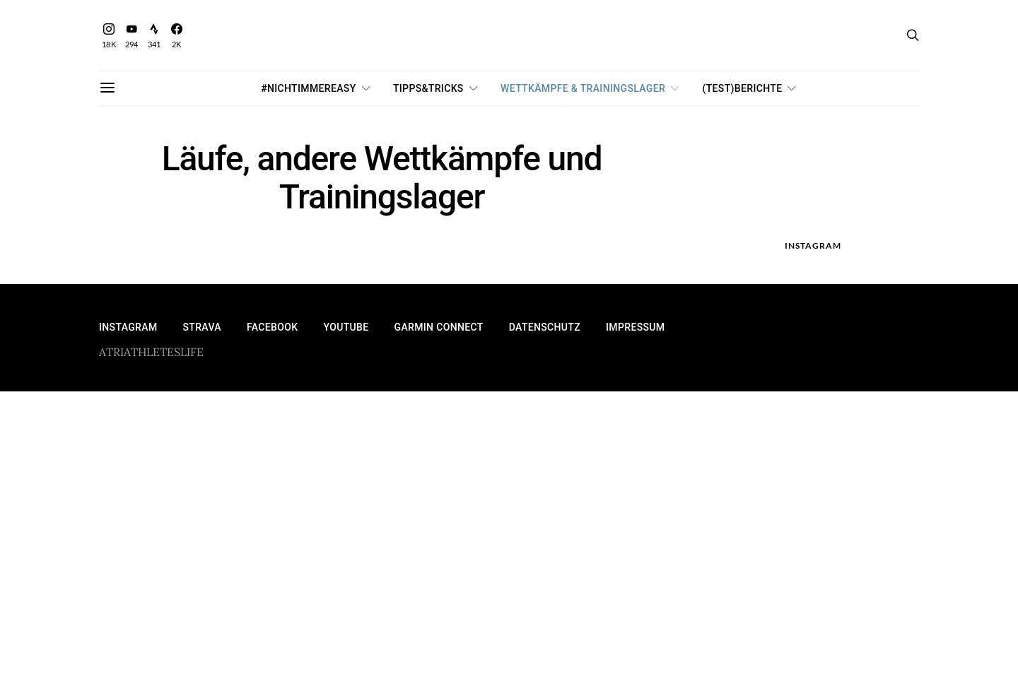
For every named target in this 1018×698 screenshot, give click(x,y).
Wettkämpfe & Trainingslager (583, 88)
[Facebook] (177, 35)
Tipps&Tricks (428, 88)
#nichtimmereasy (308, 88)
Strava (201, 327)
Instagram (128, 327)
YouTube (345, 327)
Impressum (635, 327)
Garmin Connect (439, 327)
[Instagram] (109, 35)
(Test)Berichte (743, 88)
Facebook (272, 327)
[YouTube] (131, 35)
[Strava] (154, 35)
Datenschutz (544, 327)
